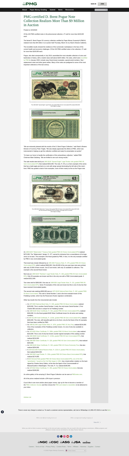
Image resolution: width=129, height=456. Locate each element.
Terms (69, 446)
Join (102, 4)
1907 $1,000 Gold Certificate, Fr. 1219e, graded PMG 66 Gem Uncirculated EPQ (55, 318)
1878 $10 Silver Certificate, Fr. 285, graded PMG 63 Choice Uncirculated (53, 368)
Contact (97, 446)
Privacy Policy (50, 446)
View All (97, 422)
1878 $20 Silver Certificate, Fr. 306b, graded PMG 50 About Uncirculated (53, 331)
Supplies (90, 446)
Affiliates (75, 446)
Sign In (93, 4)
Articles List (27, 397)
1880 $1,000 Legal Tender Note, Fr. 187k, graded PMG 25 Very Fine (52, 324)
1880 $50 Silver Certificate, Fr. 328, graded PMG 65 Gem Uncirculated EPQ (54, 340)
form (108, 410)
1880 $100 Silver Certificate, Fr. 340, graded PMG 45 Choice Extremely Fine (54, 345)
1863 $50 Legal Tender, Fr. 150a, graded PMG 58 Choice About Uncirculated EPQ (56, 354)
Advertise (83, 446)
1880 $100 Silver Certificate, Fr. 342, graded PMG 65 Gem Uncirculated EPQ (54, 311)
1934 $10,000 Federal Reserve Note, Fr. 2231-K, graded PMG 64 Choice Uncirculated (56, 350)
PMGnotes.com (77, 374)
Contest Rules (61, 446)
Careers (31, 446)
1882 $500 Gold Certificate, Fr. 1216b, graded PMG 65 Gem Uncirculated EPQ (55, 336)
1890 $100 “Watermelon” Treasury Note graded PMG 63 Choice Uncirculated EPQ (52, 252)
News (60, 10)
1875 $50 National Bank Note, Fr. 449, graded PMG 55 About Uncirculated (54, 304)
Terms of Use (40, 446)
